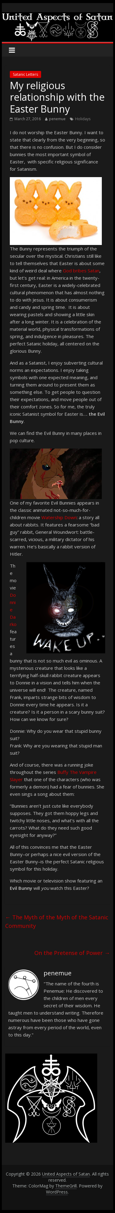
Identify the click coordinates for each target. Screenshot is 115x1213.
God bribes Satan (81, 270)
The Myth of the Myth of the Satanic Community (56, 922)
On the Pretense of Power (72, 952)
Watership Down (59, 517)
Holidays (82, 118)
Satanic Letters (25, 74)
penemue (57, 118)
